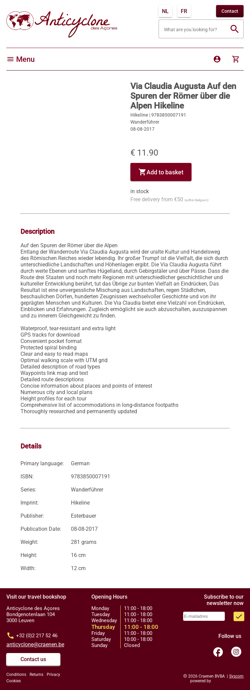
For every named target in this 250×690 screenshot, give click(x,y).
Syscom (236, 676)
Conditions (16, 674)
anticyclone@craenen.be (35, 644)
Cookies (13, 681)
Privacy (53, 674)
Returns (36, 674)
